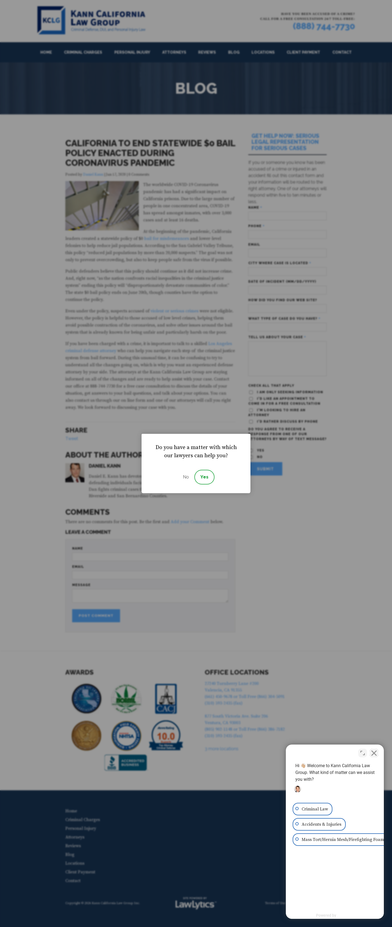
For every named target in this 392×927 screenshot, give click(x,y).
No (186, 477)
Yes (204, 477)
